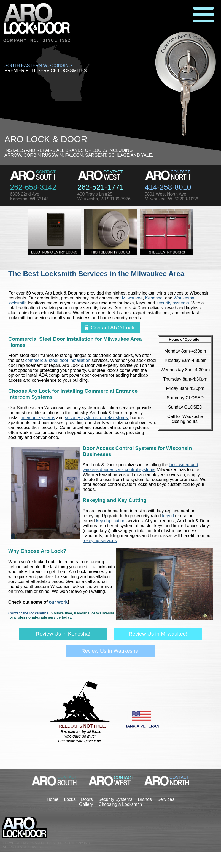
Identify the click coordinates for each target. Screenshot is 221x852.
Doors (87, 799)
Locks (70, 799)
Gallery (86, 804)
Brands (145, 799)
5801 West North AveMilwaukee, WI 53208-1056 (171, 196)
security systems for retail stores (96, 417)
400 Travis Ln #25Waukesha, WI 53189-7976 (104, 196)
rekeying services (100, 540)
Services (165, 799)
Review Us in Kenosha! (63, 634)
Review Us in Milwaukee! (158, 634)
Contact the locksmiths (28, 613)
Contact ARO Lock (112, 328)
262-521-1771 (100, 187)
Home (53, 799)
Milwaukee (132, 298)
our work (58, 602)
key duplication (110, 520)
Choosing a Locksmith (120, 804)
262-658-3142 (33, 187)
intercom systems (38, 417)
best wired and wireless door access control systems (140, 467)
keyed (168, 515)
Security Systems (115, 799)
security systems (172, 303)
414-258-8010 (168, 187)
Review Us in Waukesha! (110, 651)
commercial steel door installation (57, 360)
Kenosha (154, 298)
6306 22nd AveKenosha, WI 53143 (29, 196)
